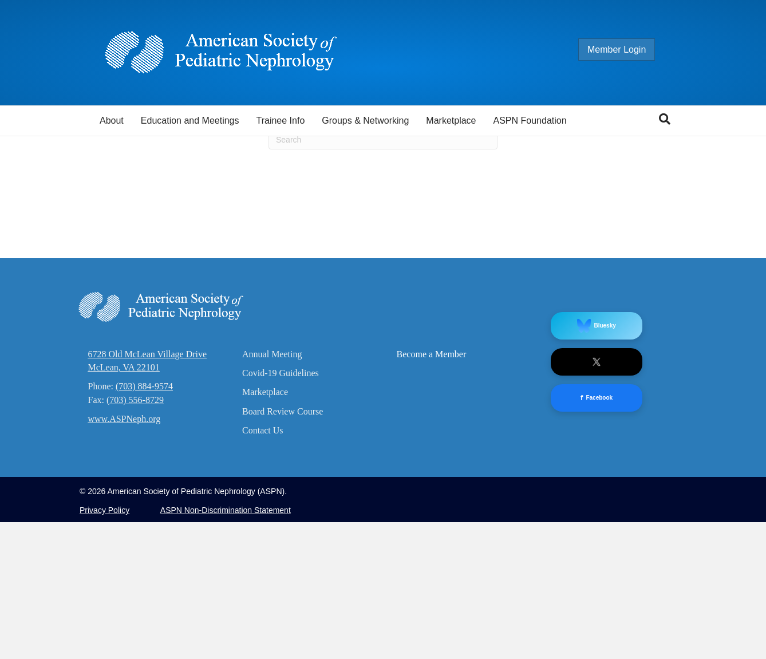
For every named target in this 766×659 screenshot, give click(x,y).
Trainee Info (280, 120)
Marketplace (451, 120)
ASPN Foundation (530, 120)
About (112, 120)
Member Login (628, 49)
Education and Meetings (190, 120)
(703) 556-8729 (135, 536)
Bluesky (596, 462)
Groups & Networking (365, 120)
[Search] (664, 119)
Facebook (597, 534)
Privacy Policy (104, 647)
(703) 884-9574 (144, 523)
